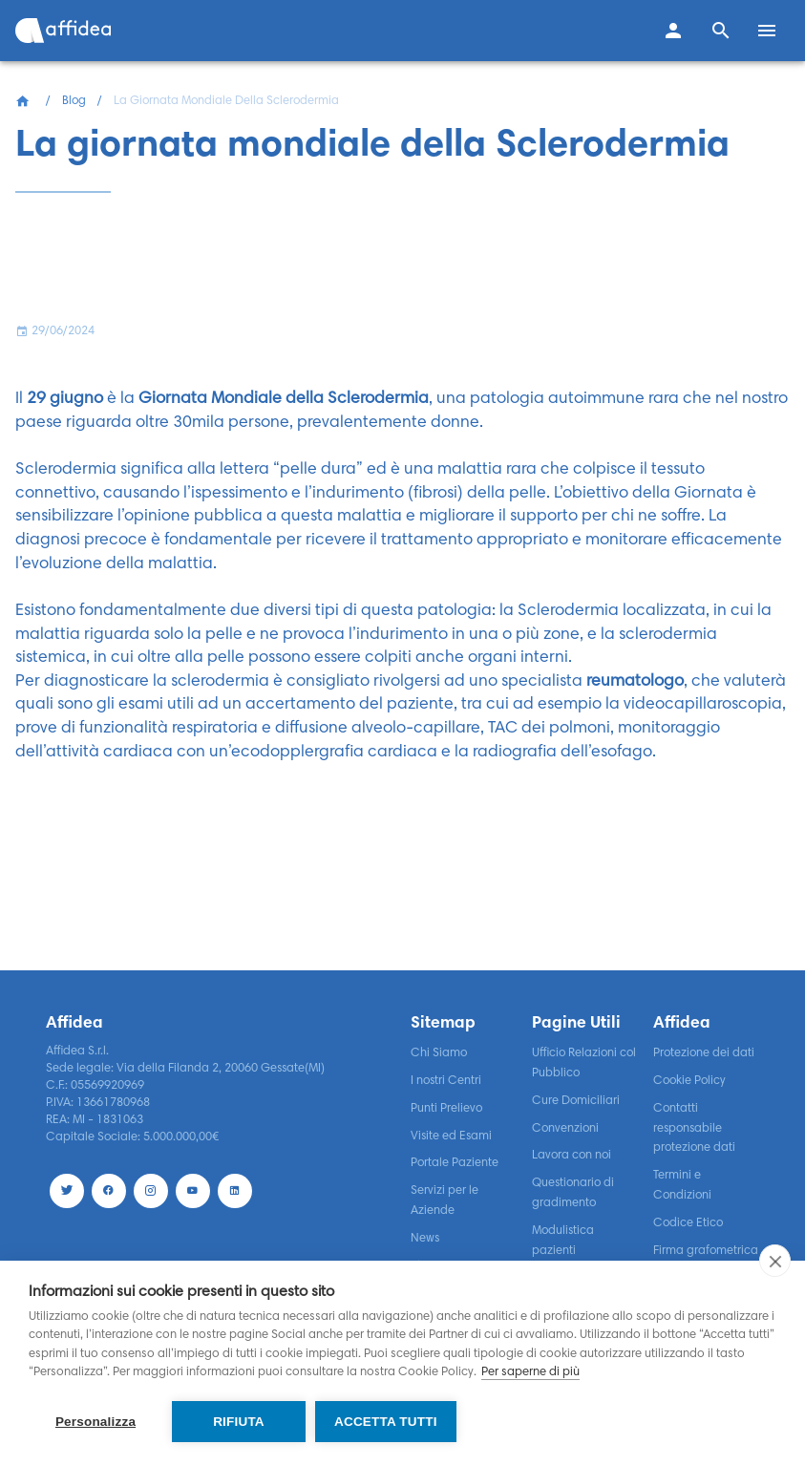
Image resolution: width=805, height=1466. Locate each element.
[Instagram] (151, 1191)
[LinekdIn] (235, 1191)
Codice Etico (688, 1223)
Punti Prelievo (446, 1109)
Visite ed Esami (451, 1136)
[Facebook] (109, 1191)
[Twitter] (67, 1191)
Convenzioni (565, 1129)
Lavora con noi (571, 1155)
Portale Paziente (454, 1163)
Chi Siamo (439, 1053)
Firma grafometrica (705, 1251)
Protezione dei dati (703, 1053)
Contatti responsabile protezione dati (694, 1129)
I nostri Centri (446, 1081)
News (425, 1238)
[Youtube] (193, 1191)
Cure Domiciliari (576, 1101)
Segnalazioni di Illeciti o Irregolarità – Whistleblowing (584, 1345)
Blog (74, 101)
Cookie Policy (689, 1081)
